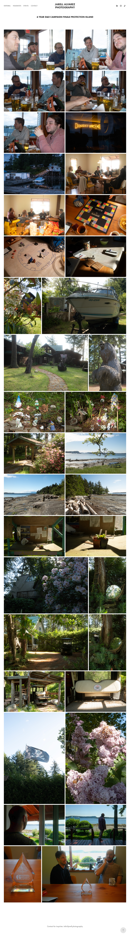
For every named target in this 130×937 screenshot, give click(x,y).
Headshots (17, 6)
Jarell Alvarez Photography (65, 6)
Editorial (7, 6)
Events (25, 6)
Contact (34, 6)
